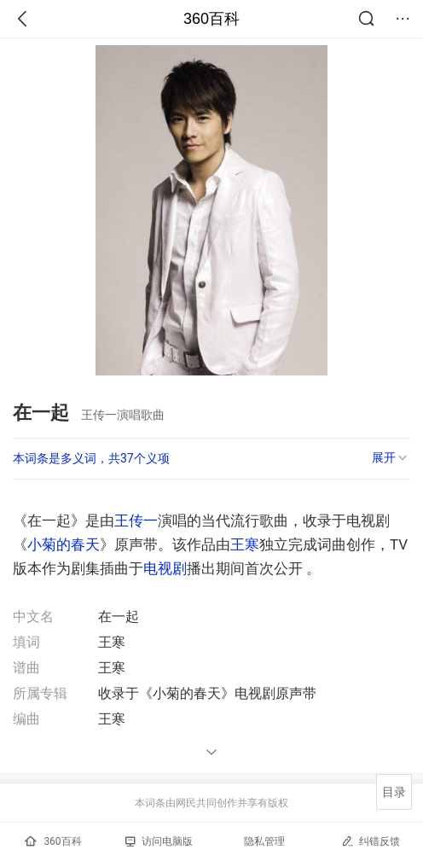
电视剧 (165, 568)
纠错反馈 (370, 841)
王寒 (244, 544)
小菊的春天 (63, 544)
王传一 (136, 520)
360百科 (211, 18)
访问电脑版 (159, 841)
